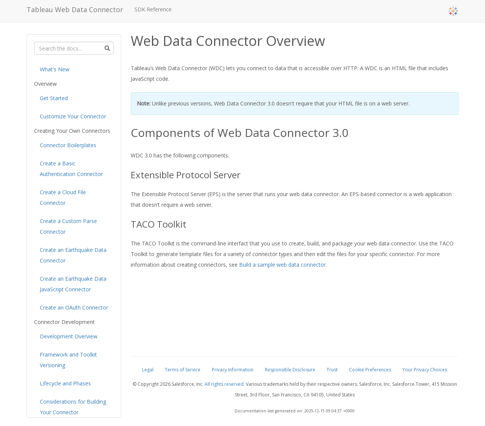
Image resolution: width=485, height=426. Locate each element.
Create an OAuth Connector (74, 307)
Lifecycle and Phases (65, 383)
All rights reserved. (225, 384)
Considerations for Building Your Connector (73, 407)
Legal (147, 369)
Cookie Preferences (370, 369)
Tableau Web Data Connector (75, 9)
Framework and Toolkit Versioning (68, 360)
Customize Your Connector (73, 116)
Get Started (54, 98)
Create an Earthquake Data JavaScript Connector (73, 284)
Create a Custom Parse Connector (68, 226)
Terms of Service (182, 369)
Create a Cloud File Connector (63, 197)
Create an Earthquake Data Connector (73, 255)
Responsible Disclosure (290, 369)
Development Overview (68, 336)
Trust (332, 369)
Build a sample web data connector (282, 264)
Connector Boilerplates (68, 145)
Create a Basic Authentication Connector (71, 169)
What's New (54, 69)
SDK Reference (153, 9)
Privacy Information (232, 369)
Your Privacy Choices (424, 369)
